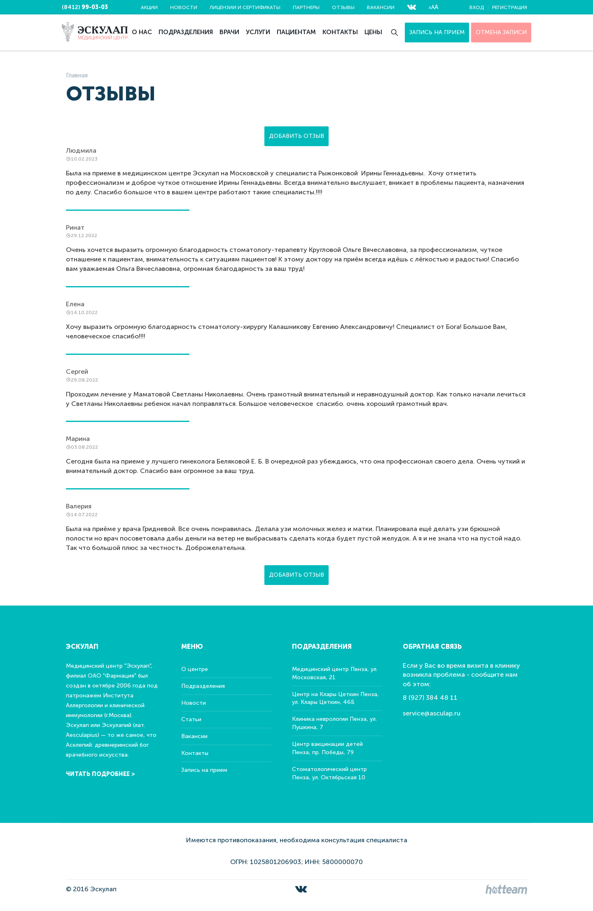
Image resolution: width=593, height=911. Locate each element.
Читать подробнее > (100, 774)
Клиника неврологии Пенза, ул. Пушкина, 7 (334, 723)
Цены (373, 32)
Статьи (191, 719)
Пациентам (296, 32)
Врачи (229, 32)
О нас (142, 32)
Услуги (258, 32)
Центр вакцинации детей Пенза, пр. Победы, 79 (327, 748)
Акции (149, 7)
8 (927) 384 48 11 (430, 697)
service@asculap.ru (431, 713)
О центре (194, 669)
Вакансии (381, 7)
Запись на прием (437, 32)
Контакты (340, 32)
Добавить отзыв (296, 136)
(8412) (85, 7)
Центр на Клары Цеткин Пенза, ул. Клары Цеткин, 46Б (335, 698)
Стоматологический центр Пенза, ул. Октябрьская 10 (329, 773)
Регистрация (509, 7)
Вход (476, 7)
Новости (183, 7)
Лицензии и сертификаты (245, 7)
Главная (77, 75)
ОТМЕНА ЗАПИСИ (501, 32)
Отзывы (343, 7)
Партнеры (306, 7)
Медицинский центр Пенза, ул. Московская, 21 (335, 673)
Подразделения (186, 32)
